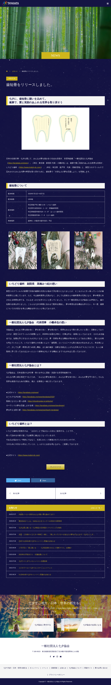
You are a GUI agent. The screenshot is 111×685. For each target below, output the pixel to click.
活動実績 (54, 668)
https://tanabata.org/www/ (28, 392)
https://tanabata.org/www (18, 163)
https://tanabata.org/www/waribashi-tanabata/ (40, 410)
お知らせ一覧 (95, 508)
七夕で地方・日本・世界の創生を (15, 668)
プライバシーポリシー (57, 675)
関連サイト (88, 668)
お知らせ (63, 668)
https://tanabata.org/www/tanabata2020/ (38, 397)
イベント (45, 668)
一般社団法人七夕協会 (55, 645)
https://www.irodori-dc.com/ (30, 167)
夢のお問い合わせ (101, 668)
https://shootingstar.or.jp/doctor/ (40, 401)
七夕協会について (75, 668)
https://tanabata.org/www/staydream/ (50, 405)
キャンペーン (34, 668)
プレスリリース (55, 467)
